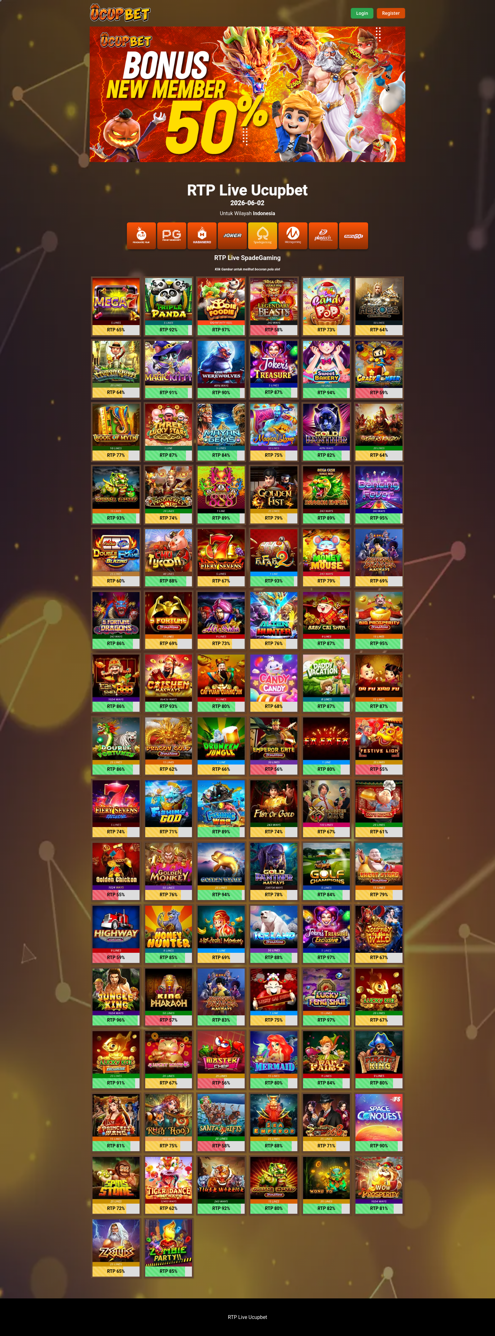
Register (391, 13)
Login (362, 13)
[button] (116, 306)
